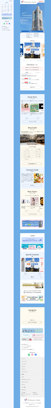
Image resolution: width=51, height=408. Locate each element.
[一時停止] (38, 60)
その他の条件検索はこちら (32, 163)
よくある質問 (23, 392)
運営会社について (31, 404)
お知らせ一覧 (32, 87)
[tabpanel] (32, 80)
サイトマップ (23, 395)
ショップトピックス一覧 (32, 214)
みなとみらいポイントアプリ (25, 379)
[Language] (10, 0)
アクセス (22, 376)
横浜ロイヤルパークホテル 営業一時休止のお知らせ (32, 67)
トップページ (23, 358)
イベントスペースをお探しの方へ (5, 27)
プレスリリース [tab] (37, 72)
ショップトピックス (24, 371)
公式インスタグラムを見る (32, 322)
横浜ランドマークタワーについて (25, 394)
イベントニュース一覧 (32, 121)
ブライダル (23, 384)
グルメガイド (32, 185)
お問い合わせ (34, 392)
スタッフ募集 (23, 387)
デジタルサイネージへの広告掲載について (27, 349)
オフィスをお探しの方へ (25, 347)
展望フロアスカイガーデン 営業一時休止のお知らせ (32, 69)
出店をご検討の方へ (4, 26)
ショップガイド (23, 363)
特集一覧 (32, 277)
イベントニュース (24, 361)
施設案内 (22, 374)
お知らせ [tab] (27, 72)
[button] (24, 60)
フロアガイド (23, 369)
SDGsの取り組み (35, 394)
